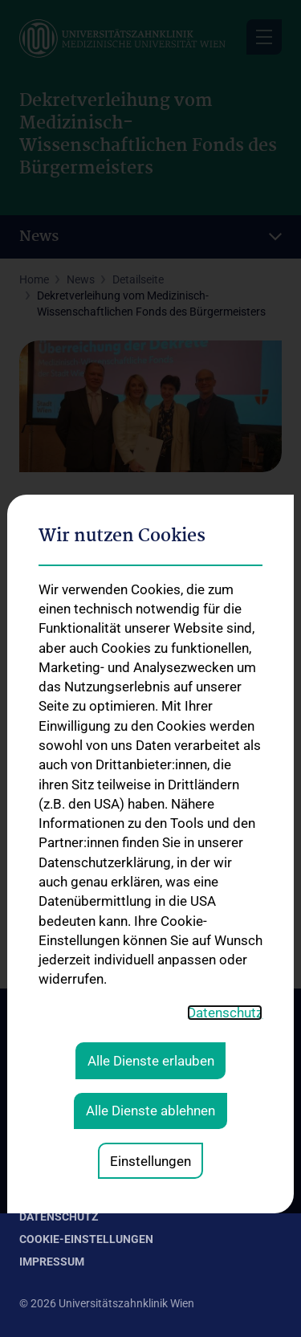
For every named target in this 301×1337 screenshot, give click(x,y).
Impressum (51, 1261)
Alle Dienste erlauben (150, 806)
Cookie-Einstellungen (86, 1239)
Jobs (33, 1171)
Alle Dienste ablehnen (150, 856)
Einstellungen (150, 906)
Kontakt (45, 1194)
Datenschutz (59, 1216)
